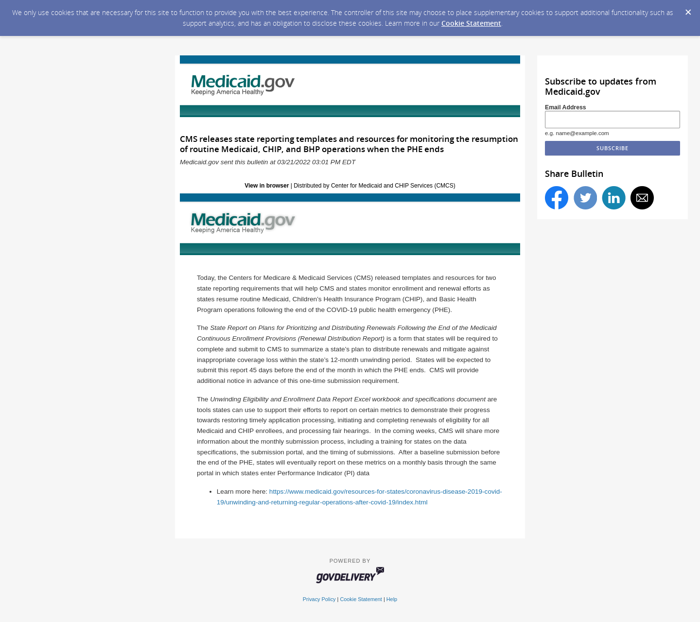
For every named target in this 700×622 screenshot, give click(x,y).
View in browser (267, 185)
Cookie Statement (471, 23)
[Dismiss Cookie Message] (688, 9)
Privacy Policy (319, 599)
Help (391, 599)
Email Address (565, 107)
